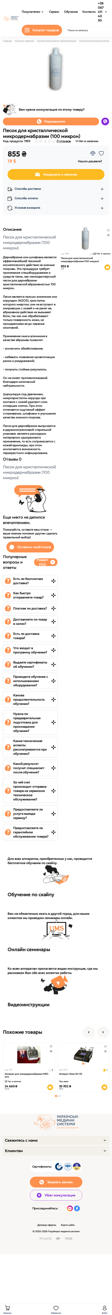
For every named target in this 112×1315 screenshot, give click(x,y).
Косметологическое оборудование (56, 40)
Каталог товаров (24, 40)
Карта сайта (68, 1225)
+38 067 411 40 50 (101, 11)
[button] (56, 1096)
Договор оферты (46, 1225)
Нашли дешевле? (90, 161)
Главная (7, 40)
